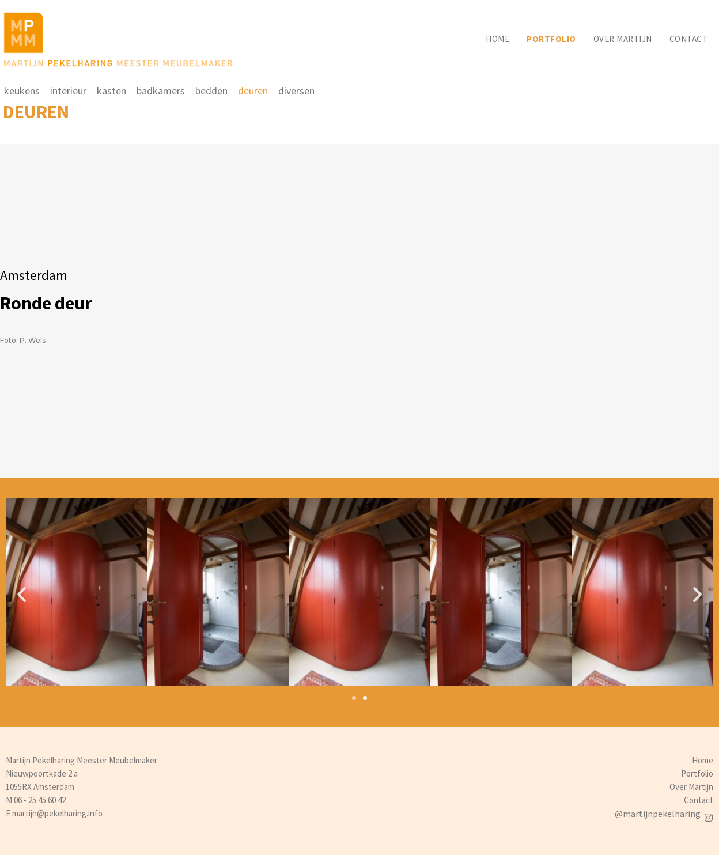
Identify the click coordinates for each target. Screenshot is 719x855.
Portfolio (551, 38)
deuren (253, 90)
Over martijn (622, 38)
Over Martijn (691, 786)
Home (497, 38)
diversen (296, 90)
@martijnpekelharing (658, 813)
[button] (354, 698)
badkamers (161, 90)
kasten (111, 90)
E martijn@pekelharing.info (54, 813)
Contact (688, 38)
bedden (211, 90)
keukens (22, 90)
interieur (68, 90)
